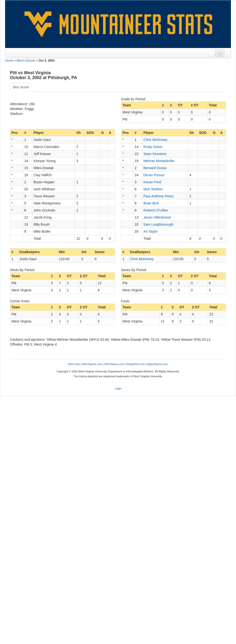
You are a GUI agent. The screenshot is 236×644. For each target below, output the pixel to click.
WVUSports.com (92, 364)
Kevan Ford (152, 182)
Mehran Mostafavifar (159, 161)
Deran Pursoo (153, 175)
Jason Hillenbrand (157, 217)
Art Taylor (150, 231)
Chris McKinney (155, 140)
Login (118, 388)
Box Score (21, 87)
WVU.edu (74, 364)
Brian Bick (151, 203)
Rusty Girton (152, 147)
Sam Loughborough (158, 224)
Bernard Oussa (154, 168)
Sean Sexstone (154, 154)
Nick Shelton (153, 189)
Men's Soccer (26, 60)
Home (9, 60)
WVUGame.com (114, 364)
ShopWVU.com (135, 364)
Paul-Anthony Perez (158, 196)
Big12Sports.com (157, 364)
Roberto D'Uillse (155, 210)
